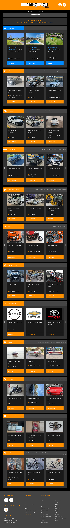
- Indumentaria (58, 516)
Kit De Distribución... (54, 435)
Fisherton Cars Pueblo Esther (54, 136)
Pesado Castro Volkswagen (32, 175)
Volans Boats (12, 366)
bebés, (51, 453)
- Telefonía (57, 504)
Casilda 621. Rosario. (54, 49)
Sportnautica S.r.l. (13, 291)
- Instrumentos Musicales (60, 518)
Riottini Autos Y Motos (54, 168)
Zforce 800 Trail (12, 284)
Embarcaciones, (42, 342)
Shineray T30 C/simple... (35, 209)
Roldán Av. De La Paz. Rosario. (15, 49)
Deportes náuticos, (52, 342)
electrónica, (35, 453)
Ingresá (30, 11)
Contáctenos (28, 514)
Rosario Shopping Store (13, 478)
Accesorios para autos (45, 514)
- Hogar (56, 510)
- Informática (58, 508)
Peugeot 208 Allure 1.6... (55, 90)
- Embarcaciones (44, 522)
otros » (65, 454)
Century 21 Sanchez (14, 58)
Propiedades (43, 518)
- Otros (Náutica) (58, 500)
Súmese (26, 502)
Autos (42, 498)
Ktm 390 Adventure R (14, 245)
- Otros (56, 520)
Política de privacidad (30, 512)
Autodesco (31, 97)
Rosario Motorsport (54, 97)
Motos (42, 506)
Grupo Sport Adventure (12, 252)
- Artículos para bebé (59, 512)
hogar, (47, 453)
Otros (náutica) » (62, 342)
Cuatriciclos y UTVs (45, 508)
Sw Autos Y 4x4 (13, 175)
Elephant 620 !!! (52, 361)
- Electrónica (57, 506)
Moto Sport (31, 291)
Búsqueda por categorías (30, 510)
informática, (41, 453)
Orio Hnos (31, 137)
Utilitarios (43, 500)
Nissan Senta (12, 330)
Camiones (43, 504)
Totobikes (31, 479)
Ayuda (26, 506)
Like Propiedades (33, 58)
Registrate (41, 11)
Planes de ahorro (44, 510)
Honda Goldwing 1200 (14, 398)
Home (26, 498)
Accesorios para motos (59, 416)
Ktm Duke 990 (52, 245)
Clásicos (42, 512)
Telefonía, (29, 453)
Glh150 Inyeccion (33, 245)
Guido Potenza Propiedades (52, 58)
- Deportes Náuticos (59, 498)
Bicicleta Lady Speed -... (55, 472)
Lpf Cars (11, 137)
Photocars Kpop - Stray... (15, 472)
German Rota (52, 214)
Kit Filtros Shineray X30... (15, 435)
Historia (26, 508)
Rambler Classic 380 (34, 398)
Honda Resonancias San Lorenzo (34, 252)
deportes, (56, 453)
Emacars (11, 403)
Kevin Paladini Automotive (32, 402)
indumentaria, (63, 453)
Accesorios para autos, (46, 416)
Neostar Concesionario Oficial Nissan (15, 96)
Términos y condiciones (30, 504)
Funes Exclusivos (53, 403)
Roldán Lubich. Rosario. (34, 49)
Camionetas (43, 502)
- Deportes (57, 514)
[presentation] (4, 49)
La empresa (27, 500)
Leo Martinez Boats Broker (34, 366)
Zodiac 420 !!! (32, 361)
